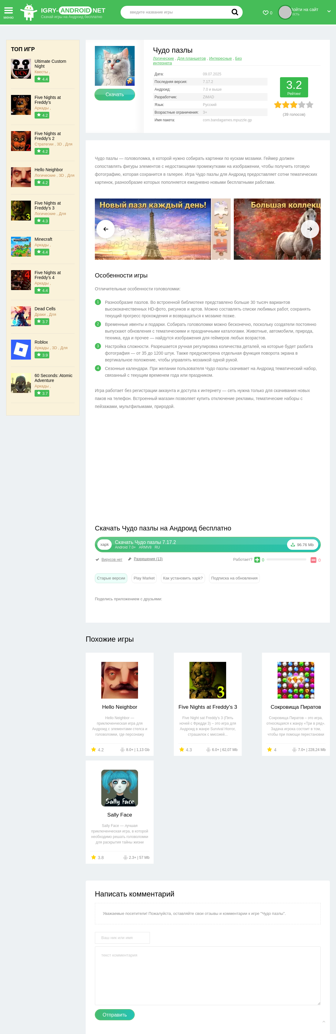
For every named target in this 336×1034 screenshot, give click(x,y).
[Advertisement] (151, 468)
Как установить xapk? (183, 578)
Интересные (220, 58)
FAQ (230, 1009)
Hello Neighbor (115, 707)
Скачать (115, 94)
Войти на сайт (310, 10)
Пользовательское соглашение (190, 1009)
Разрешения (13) (145, 559)
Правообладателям (137, 1009)
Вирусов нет (108, 559)
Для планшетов (191, 58)
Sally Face (300, 707)
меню (8, 11)
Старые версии (111, 578)
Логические (163, 58)
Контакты (102, 1009)
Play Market (144, 578)
